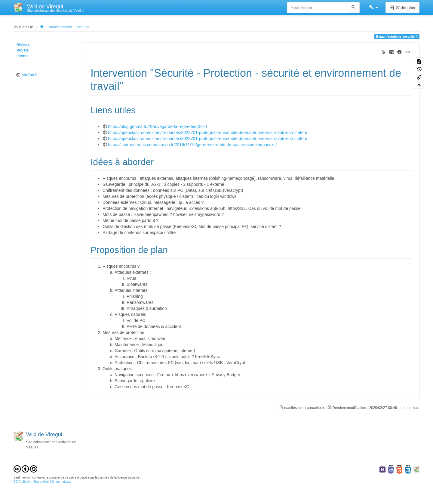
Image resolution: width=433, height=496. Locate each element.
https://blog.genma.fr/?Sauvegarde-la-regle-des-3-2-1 (157, 126)
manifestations (60, 27)
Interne (23, 56)
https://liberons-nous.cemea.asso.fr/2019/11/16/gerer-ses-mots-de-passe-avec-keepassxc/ (192, 144)
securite (83, 27)
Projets (23, 50)
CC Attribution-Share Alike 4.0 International (42, 481)
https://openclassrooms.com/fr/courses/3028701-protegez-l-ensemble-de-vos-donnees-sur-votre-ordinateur (207, 132)
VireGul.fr (29, 75)
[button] (373, 7)
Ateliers (23, 44)
